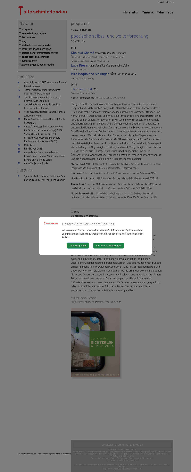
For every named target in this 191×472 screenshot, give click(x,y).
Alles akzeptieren (78, 245)
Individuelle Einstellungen (109, 245)
